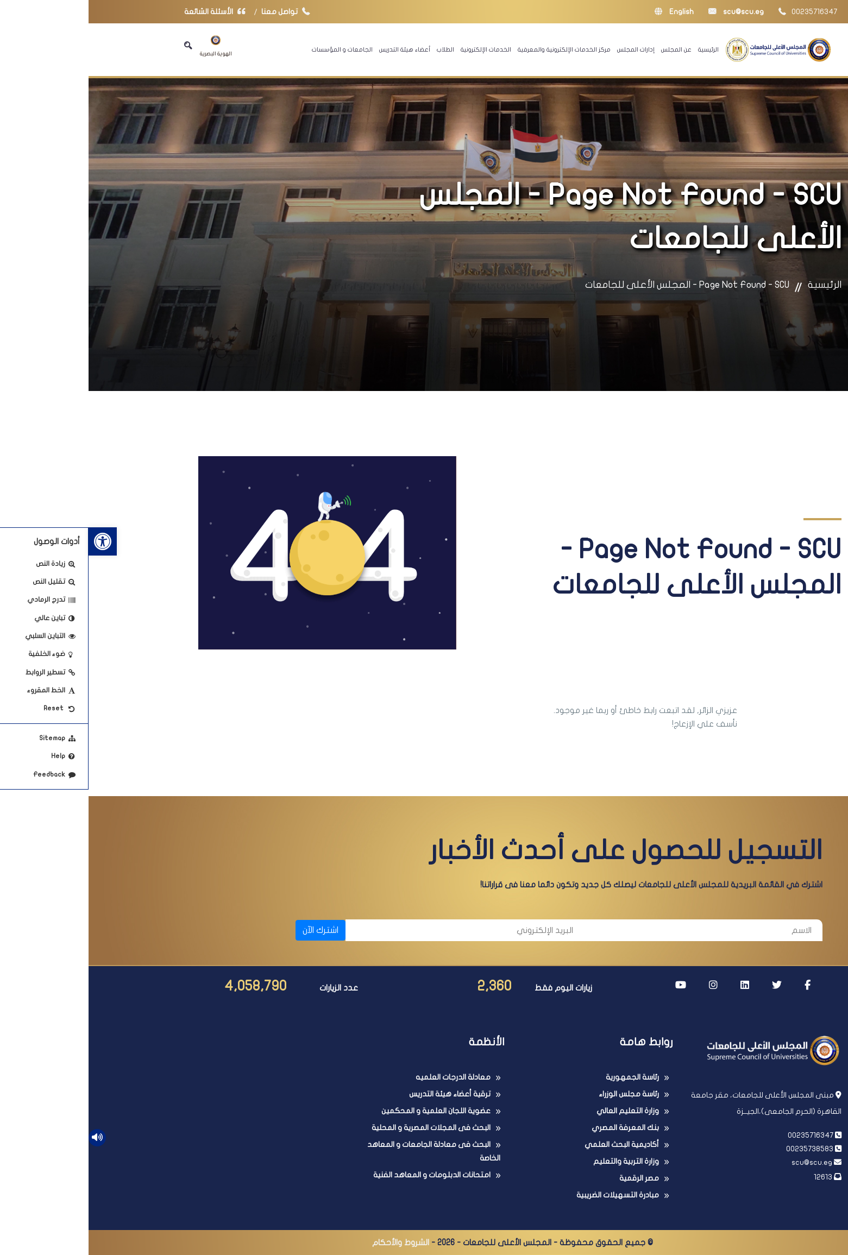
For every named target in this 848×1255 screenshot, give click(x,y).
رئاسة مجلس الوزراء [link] (540, 1094)
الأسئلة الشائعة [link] (129, 12)
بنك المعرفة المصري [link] (536, 1128)
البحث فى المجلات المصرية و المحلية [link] (342, 1128)
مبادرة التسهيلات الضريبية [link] (529, 1195)
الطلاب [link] (357, 49)
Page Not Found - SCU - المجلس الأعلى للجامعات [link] (599, 285)
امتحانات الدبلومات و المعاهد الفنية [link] (343, 1175)
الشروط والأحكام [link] (312, 1242)
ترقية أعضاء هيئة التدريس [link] (361, 1094)
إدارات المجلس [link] (547, 49)
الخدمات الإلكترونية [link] (397, 49)
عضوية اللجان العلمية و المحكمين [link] (347, 1111)
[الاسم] (614, 930)
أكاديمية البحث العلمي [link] (533, 1144)
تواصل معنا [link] (200, 12)
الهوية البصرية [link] (127, 45)
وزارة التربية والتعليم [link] (537, 1161)
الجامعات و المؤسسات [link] (253, 49)
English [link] (585, 12)
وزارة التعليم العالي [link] (539, 1111)
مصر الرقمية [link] (550, 1178)
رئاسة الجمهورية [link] (543, 1077)
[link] (14, 541)
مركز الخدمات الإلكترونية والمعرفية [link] (475, 49)
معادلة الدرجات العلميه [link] (364, 1077)
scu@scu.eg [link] (647, 12)
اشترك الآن (232, 930)
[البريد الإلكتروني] (376, 930)
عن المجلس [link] (588, 49)
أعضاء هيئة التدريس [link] (316, 49)
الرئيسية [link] (620, 49)
